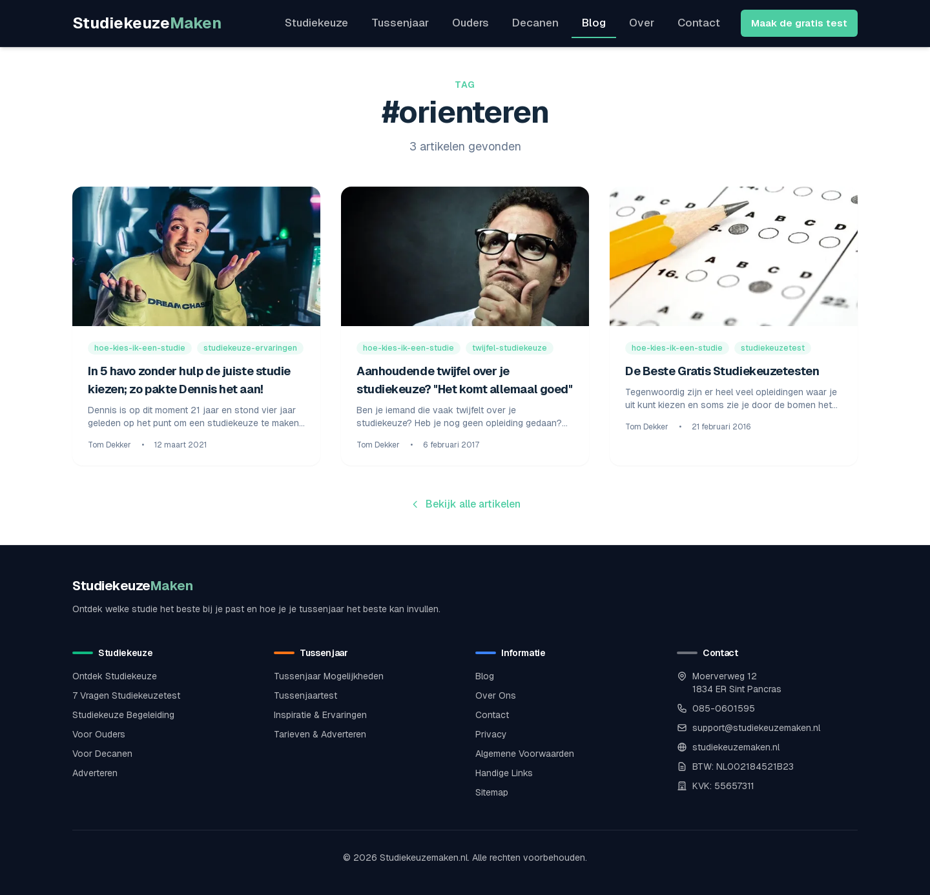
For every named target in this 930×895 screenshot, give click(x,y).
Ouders (470, 22)
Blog (594, 22)
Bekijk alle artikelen (465, 504)
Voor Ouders (98, 734)
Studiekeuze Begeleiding (123, 715)
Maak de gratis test (799, 23)
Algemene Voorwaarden (524, 753)
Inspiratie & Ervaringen (320, 715)
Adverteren (95, 773)
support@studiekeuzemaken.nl (756, 728)
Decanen (535, 22)
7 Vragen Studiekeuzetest (126, 695)
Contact (698, 22)
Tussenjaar (400, 22)
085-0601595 (723, 708)
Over (641, 22)
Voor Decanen (102, 753)
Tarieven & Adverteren (320, 734)
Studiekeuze (147, 23)
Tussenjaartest (305, 695)
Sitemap (491, 792)
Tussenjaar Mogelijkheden (329, 676)
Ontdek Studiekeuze (114, 676)
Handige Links (504, 773)
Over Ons (495, 695)
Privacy (491, 734)
